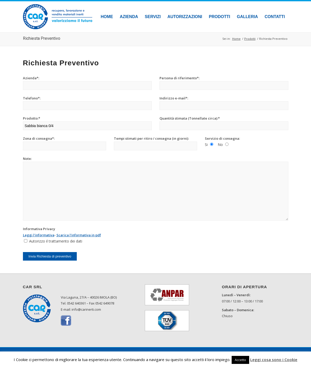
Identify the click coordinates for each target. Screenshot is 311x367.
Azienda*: (31, 78)
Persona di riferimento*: (179, 78)
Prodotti (250, 39)
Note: (27, 158)
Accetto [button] (240, 359)
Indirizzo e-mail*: (173, 98)
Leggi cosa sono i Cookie (273, 359)
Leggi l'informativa (38, 235)
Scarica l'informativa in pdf (78, 235)
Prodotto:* (31, 118)
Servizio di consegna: (222, 138)
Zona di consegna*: (39, 138)
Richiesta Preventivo (41, 38)
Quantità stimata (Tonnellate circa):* (189, 118)
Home (236, 39)
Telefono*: (31, 98)
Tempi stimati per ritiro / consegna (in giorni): (151, 138)
